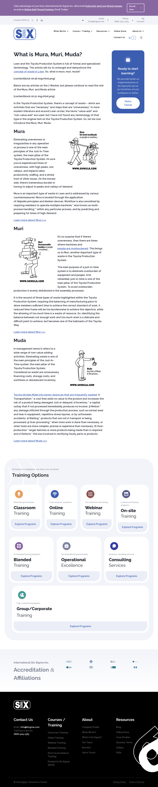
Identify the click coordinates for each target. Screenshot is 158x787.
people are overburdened (72, 248)
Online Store (122, 732)
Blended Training (57, 748)
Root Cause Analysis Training (58, 755)
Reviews (86, 747)
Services (120, 562)
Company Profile (90, 727)
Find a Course (128, 103)
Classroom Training (58, 732)
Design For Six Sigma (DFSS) (59, 763)
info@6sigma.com (96, 21)
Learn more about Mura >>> (30, 220)
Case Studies (123, 737)
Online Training (56, 738)
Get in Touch (88, 752)
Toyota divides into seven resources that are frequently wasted (55, 394)
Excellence (73, 562)
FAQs (118, 752)
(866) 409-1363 (121, 21)
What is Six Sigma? (92, 737)
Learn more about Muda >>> (30, 440)
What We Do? (89, 732)
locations (126, 89)
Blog (118, 727)
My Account (140, 20)
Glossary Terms (124, 742)
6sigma (24, 782)
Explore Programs (25, 524)
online (135, 93)
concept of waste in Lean (29, 71)
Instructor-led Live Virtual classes (104, 6)
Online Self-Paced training (39, 9)
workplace (123, 93)
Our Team (87, 742)
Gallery (120, 747)
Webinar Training (57, 743)
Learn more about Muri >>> (29, 332)
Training (24, 510)
